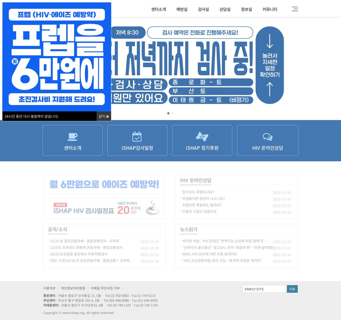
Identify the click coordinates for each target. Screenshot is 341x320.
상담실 (225, 9)
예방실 (181, 9)
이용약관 (49, 288)
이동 (292, 289)
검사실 (203, 9)
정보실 (246, 9)
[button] (168, 113)
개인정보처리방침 (73, 288)
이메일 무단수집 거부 (105, 288)
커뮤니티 (269, 9)
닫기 (104, 116)
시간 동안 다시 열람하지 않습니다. (32, 116)
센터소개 (158, 9)
